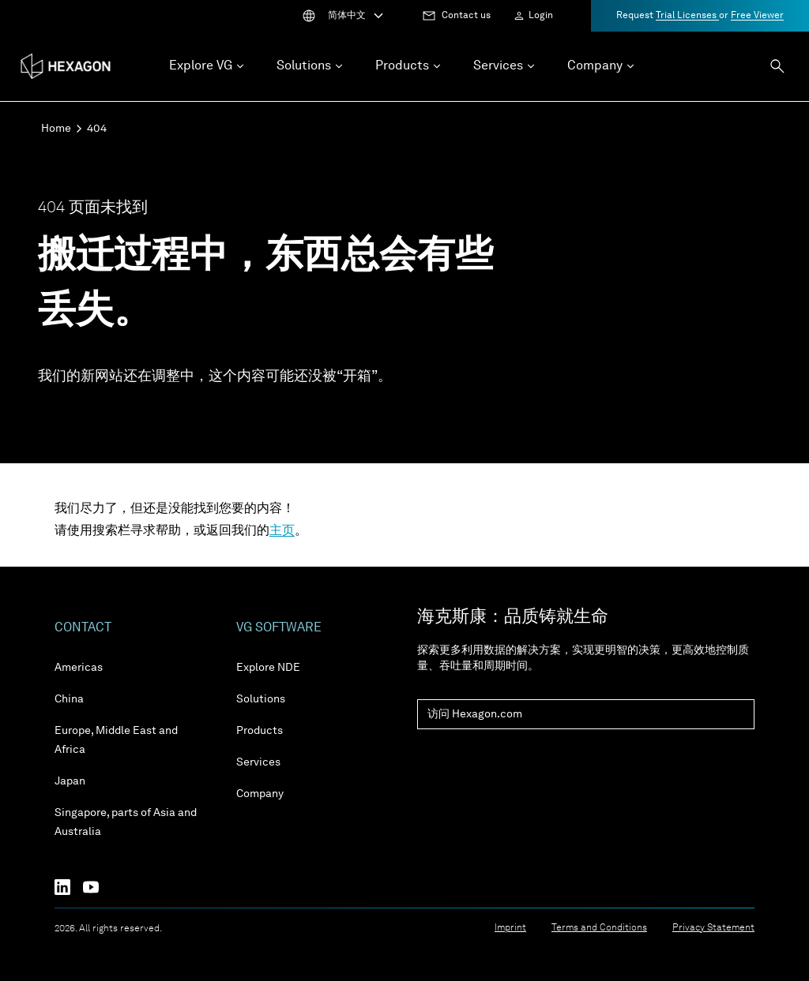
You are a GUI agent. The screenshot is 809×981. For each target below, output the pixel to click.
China (69, 699)
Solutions (260, 699)
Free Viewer (757, 16)
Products (259, 730)
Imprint (510, 928)
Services (258, 762)
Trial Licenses (687, 16)
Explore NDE (268, 667)
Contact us (466, 16)
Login (541, 16)
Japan (70, 781)
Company (260, 793)
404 (97, 128)
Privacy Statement (713, 928)
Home (56, 128)
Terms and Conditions (599, 928)
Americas (79, 667)
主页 (282, 531)
